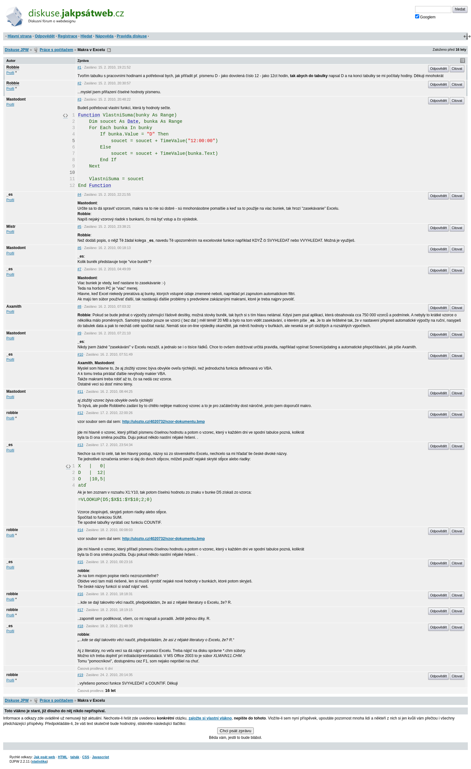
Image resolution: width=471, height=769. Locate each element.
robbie (12, 413)
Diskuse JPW (17, 50)
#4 (79, 194)
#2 (79, 83)
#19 (80, 675)
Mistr (11, 226)
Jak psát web (44, 757)
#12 (80, 413)
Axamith (13, 306)
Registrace (67, 36)
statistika (39, 761)
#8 (79, 306)
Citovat (457, 68)
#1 (79, 67)
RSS (109, 50)
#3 (79, 99)
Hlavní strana (19, 36)
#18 (80, 626)
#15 (80, 562)
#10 (80, 354)
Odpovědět (45, 36)
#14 (80, 530)
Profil (10, 73)
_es (9, 194)
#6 (79, 248)
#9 (79, 333)
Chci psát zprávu (235, 730)
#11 (80, 391)
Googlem (425, 16)
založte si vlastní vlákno (210, 718)
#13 (80, 445)
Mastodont (16, 99)
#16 (80, 594)
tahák (74, 757)
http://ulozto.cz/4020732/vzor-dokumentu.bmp (163, 421)
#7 (79, 269)
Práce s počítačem (56, 50)
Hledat (86, 36)
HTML (62, 757)
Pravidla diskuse (132, 36)
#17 (80, 610)
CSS (85, 757)
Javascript (100, 757)
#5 (79, 226)
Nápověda (104, 36)
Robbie (12, 67)
